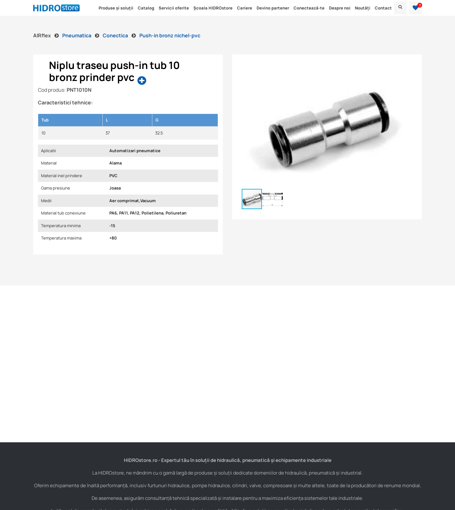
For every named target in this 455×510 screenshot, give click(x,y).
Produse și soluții (116, 8)
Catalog (146, 8)
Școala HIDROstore (213, 8)
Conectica (116, 35)
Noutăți (362, 8)
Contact (383, 8)
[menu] (400, 8)
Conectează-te (309, 8)
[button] (415, 8)
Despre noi (339, 8)
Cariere (244, 8)
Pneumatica (77, 35)
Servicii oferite (174, 8)
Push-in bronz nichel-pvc (169, 35)
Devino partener (273, 8)
